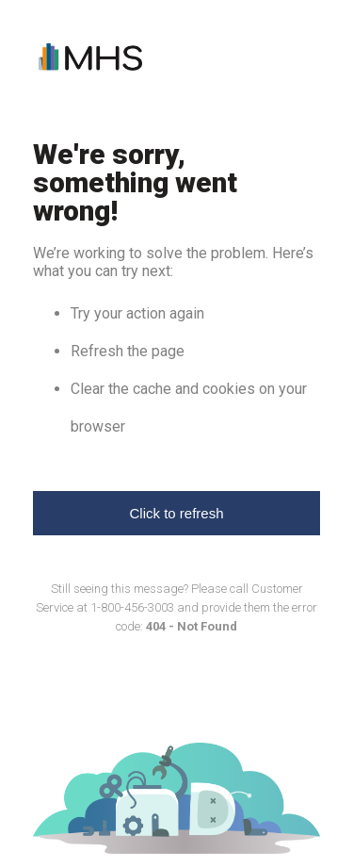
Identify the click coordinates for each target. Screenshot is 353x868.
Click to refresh (176, 513)
